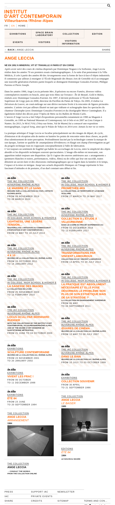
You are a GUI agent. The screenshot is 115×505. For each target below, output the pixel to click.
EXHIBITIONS (18, 34)
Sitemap (63, 501)
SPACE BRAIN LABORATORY (44, 34)
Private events (42, 496)
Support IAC (39, 492)
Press (9, 492)
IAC (7, 496)
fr (6, 26)
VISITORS (44, 42)
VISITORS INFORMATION (71, 42)
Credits (36, 501)
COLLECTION (71, 34)
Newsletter (66, 492)
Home (22, 26)
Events (18, 42)
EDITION (97, 34)
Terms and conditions (95, 501)
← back (10, 50)
